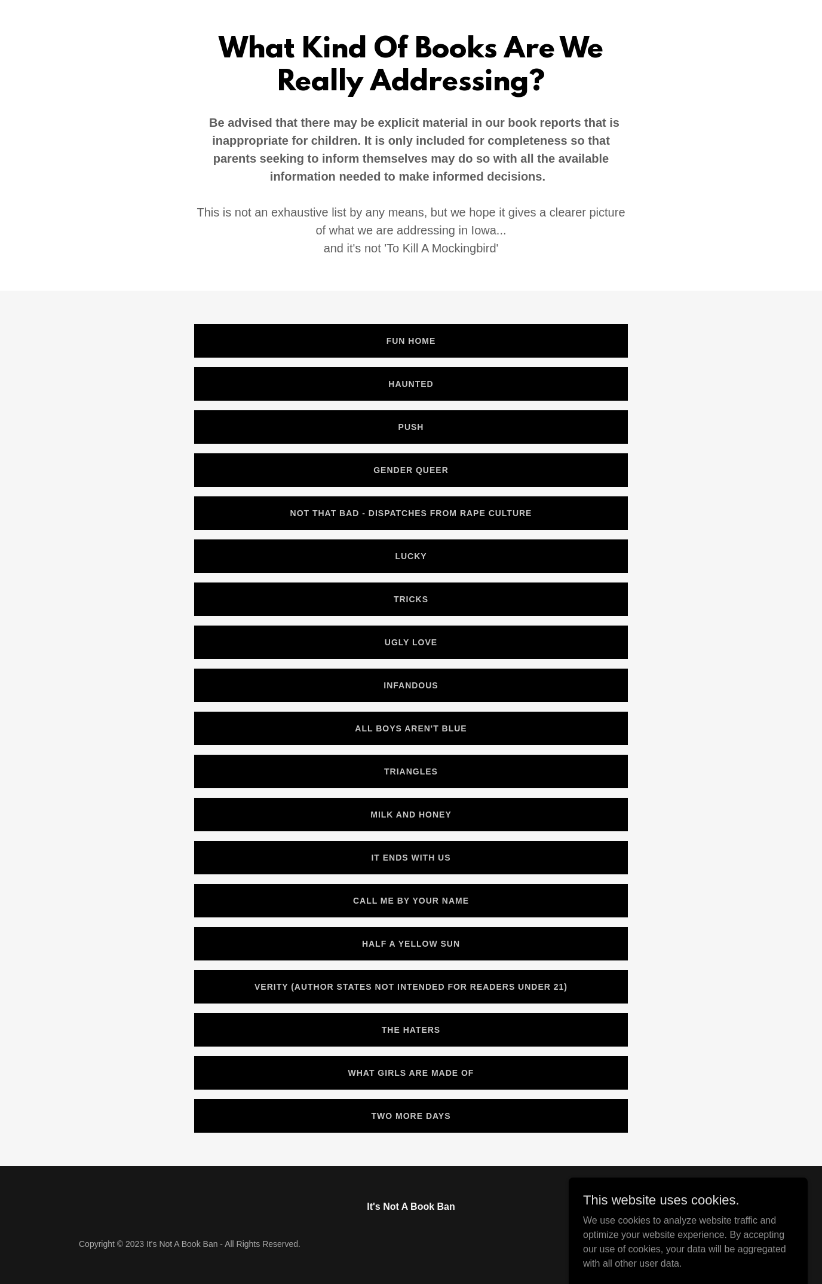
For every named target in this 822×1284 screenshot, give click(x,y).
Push (411, 427)
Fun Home (411, 341)
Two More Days (411, 1116)
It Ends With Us (410, 857)
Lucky (411, 556)
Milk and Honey (411, 814)
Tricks (411, 599)
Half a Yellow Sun (411, 943)
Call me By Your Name (411, 900)
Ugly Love (411, 642)
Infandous (411, 685)
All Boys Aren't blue (411, 728)
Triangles (411, 771)
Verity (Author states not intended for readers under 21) (411, 987)
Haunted (410, 384)
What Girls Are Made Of (411, 1073)
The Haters (411, 1030)
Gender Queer (411, 470)
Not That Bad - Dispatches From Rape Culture (411, 513)
